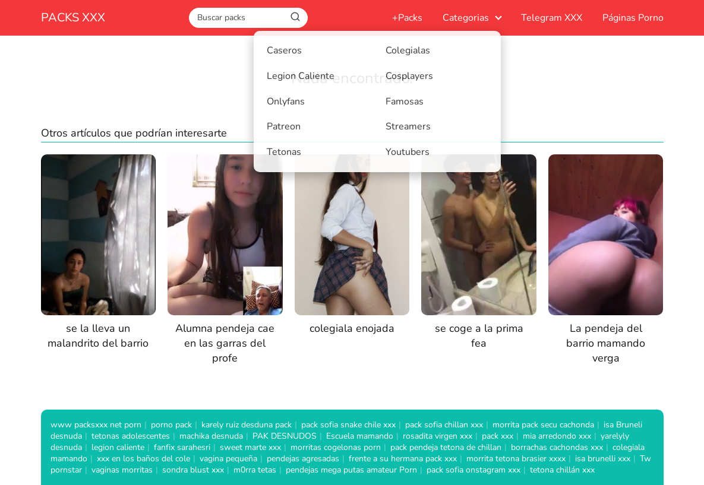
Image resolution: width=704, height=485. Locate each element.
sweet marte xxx (250, 447)
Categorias (466, 17)
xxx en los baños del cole (143, 458)
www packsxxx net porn (95, 424)
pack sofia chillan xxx (444, 424)
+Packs (407, 17)
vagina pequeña (228, 458)
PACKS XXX (73, 17)
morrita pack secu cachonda (543, 424)
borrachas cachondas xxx (557, 447)
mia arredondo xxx (557, 436)
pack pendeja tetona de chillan (445, 447)
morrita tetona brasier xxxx (516, 458)
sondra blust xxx (193, 470)
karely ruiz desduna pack (246, 424)
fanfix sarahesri (182, 447)
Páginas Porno (633, 17)
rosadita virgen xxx (437, 436)
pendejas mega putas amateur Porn (351, 470)
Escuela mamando (359, 436)
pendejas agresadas (303, 458)
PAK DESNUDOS (284, 436)
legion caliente (117, 447)
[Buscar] (295, 17)
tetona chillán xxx (562, 470)
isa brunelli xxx (602, 458)
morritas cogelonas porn (336, 447)
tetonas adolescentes (130, 436)
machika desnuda (211, 436)
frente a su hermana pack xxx (403, 458)
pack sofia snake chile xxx (348, 424)
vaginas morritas (122, 470)
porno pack (171, 424)
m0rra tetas (254, 470)
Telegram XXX (551, 17)
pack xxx (497, 436)
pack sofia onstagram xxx (473, 470)
